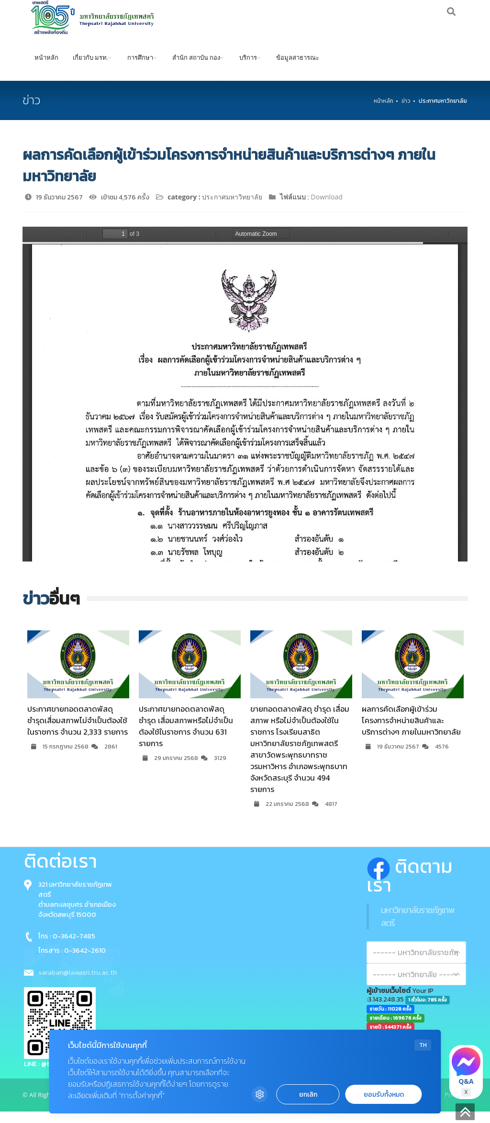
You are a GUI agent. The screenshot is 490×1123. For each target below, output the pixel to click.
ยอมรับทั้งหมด (384, 1095)
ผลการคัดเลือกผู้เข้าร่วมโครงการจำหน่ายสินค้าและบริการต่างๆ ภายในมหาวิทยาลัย (411, 732)
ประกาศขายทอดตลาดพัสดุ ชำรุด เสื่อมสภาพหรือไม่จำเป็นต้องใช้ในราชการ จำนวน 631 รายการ (186, 737)
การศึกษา (140, 69)
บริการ (248, 69)
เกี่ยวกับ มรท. (90, 69)
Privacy (455, 1106)
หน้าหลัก (46, 69)
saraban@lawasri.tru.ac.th (77, 984)
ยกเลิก (308, 1095)
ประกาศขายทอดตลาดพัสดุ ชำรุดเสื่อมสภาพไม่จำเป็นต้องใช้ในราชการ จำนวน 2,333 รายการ (77, 732)
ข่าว (406, 112)
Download (327, 208)
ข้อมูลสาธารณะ (297, 69)
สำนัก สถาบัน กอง (196, 69)
